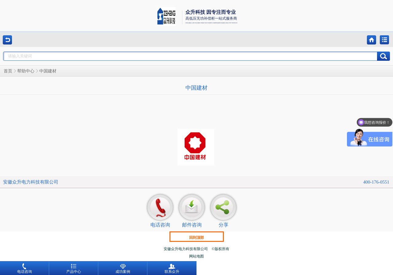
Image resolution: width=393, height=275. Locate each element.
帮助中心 (25, 71)
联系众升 (172, 268)
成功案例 (122, 268)
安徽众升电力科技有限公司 (30, 182)
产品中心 (73, 268)
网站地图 (196, 256)
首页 (8, 71)
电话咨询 (24, 268)
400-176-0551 (376, 182)
